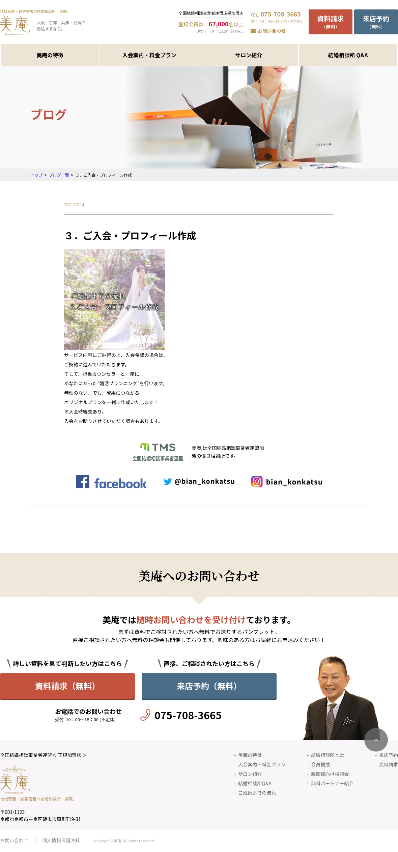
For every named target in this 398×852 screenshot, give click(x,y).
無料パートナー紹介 (332, 783)
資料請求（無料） (67, 686)
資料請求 (388, 764)
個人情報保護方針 (61, 840)
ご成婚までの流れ (257, 792)
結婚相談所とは (327, 755)
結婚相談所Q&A (254, 783)
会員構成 (320, 764)
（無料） (330, 21)
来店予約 (388, 755)
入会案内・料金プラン (149, 55)
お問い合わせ (272, 30)
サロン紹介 (248, 55)
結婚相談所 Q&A (348, 55)
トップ (36, 175)
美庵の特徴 (49, 55)
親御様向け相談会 (330, 773)
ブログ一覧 (59, 175)
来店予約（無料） (209, 686)
